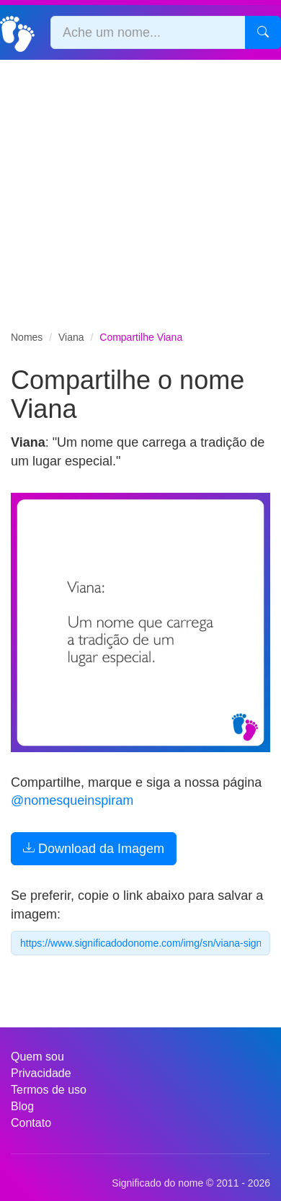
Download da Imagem (93, 848)
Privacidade (41, 1073)
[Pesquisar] (263, 32)
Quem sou (37, 1056)
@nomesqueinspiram (72, 800)
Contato (31, 1123)
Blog (22, 1106)
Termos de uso (48, 1090)
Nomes (27, 337)
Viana (71, 337)
